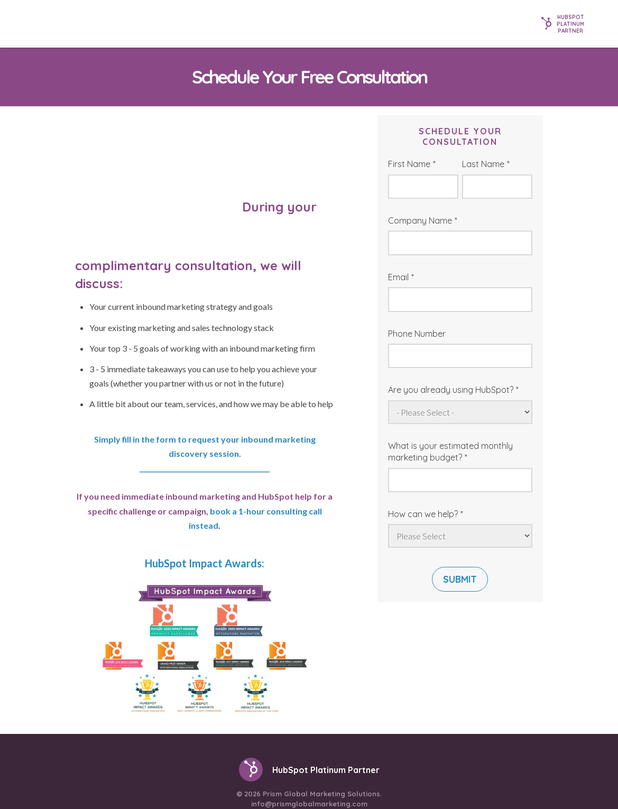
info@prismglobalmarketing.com (309, 745)
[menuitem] (273, 775)
